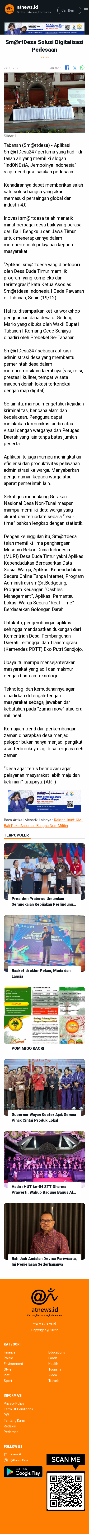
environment (13, 1364)
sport (8, 1381)
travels (53, 1381)
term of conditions (18, 1409)
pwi (6, 1415)
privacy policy (14, 1403)
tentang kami (14, 1420)
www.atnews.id (44, 1323)
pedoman (11, 1432)
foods (52, 1358)
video (52, 1375)
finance (9, 1352)
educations (56, 1352)
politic (8, 1358)
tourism (54, 1369)
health (53, 1364)
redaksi (10, 1426)
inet (6, 1375)
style (7, 1369)
